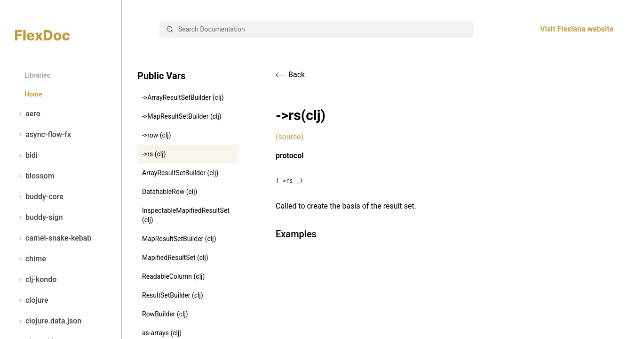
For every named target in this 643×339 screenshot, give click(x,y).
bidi (26, 155)
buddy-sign (39, 217)
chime (30, 259)
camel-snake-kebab (53, 238)
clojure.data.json (48, 321)
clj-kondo (35, 279)
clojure (31, 300)
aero (27, 114)
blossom (35, 176)
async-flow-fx (43, 134)
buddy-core (39, 197)
